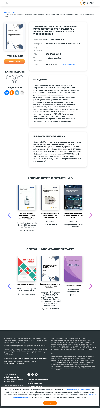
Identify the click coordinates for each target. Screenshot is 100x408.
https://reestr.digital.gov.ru (66, 362)
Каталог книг (9, 13)
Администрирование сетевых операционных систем (73, 215)
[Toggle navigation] (7, 3)
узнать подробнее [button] (68, 64)
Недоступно (14, 61)
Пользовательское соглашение (37, 379)
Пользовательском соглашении (77, 389)
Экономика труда (73, 285)
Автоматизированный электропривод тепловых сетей (50, 215)
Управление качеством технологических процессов (50, 286)
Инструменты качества (26, 285)
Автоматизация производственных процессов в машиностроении (27, 216)
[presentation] (9, 215)
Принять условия (50, 403)
